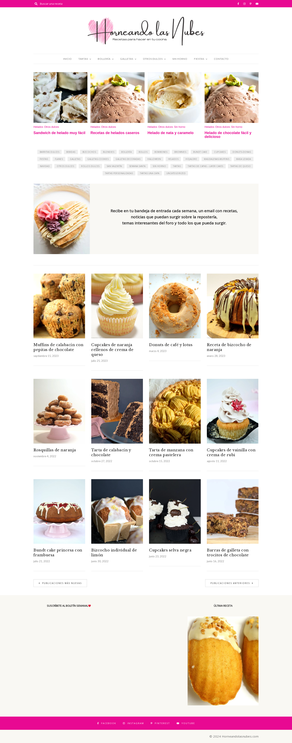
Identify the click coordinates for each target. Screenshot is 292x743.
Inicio (67, 58)
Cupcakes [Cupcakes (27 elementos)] (219, 152)
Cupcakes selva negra (170, 550)
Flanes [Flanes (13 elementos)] (59, 159)
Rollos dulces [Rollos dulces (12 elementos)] (90, 166)
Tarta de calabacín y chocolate (111, 452)
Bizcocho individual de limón (114, 552)
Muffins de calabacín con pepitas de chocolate (58, 347)
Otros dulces (153, 58)
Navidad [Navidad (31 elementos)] (45, 166)
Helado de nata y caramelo (171, 133)
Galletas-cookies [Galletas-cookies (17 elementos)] (97, 159)
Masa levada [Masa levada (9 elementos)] (243, 159)
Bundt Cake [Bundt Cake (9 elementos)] (200, 152)
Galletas (126, 58)
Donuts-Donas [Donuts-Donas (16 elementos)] (242, 152)
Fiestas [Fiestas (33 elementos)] (44, 159)
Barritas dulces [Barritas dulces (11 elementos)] (49, 152)
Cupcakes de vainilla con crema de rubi (231, 452)
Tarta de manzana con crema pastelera (171, 452)
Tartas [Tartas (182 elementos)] (177, 166)
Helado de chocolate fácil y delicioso (228, 135)
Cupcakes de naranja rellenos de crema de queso (112, 350)
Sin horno (179, 58)
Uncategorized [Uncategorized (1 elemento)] (176, 173)
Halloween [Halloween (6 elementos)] (154, 159)
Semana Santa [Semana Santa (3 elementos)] (137, 166)
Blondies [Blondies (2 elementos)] (108, 152)
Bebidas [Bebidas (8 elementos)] (70, 152)
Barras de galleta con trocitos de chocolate (228, 552)
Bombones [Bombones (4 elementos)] (161, 152)
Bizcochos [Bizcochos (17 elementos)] (89, 152)
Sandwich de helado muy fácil (59, 133)
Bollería (104, 58)
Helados (38, 126)
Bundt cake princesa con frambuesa (57, 552)
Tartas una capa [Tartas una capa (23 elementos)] (149, 173)
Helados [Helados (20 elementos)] (173, 159)
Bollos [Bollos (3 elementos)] (143, 152)
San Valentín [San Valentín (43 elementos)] (114, 166)
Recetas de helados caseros (114, 133)
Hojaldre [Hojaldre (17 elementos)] (191, 159)
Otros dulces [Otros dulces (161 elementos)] (65, 166)
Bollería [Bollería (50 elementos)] (126, 152)
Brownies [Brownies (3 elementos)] (180, 152)
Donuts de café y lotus (170, 345)
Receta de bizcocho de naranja (229, 347)
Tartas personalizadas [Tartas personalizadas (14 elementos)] (119, 173)
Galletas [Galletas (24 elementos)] (75, 159)
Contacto (221, 58)
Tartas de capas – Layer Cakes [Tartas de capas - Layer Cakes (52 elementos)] (205, 166)
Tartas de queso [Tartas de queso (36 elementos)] (240, 166)
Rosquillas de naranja (54, 450)
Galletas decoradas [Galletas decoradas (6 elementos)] (128, 159)
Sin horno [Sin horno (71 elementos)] (159, 166)
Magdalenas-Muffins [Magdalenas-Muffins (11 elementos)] (216, 159)
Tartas (83, 58)
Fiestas (199, 58)
